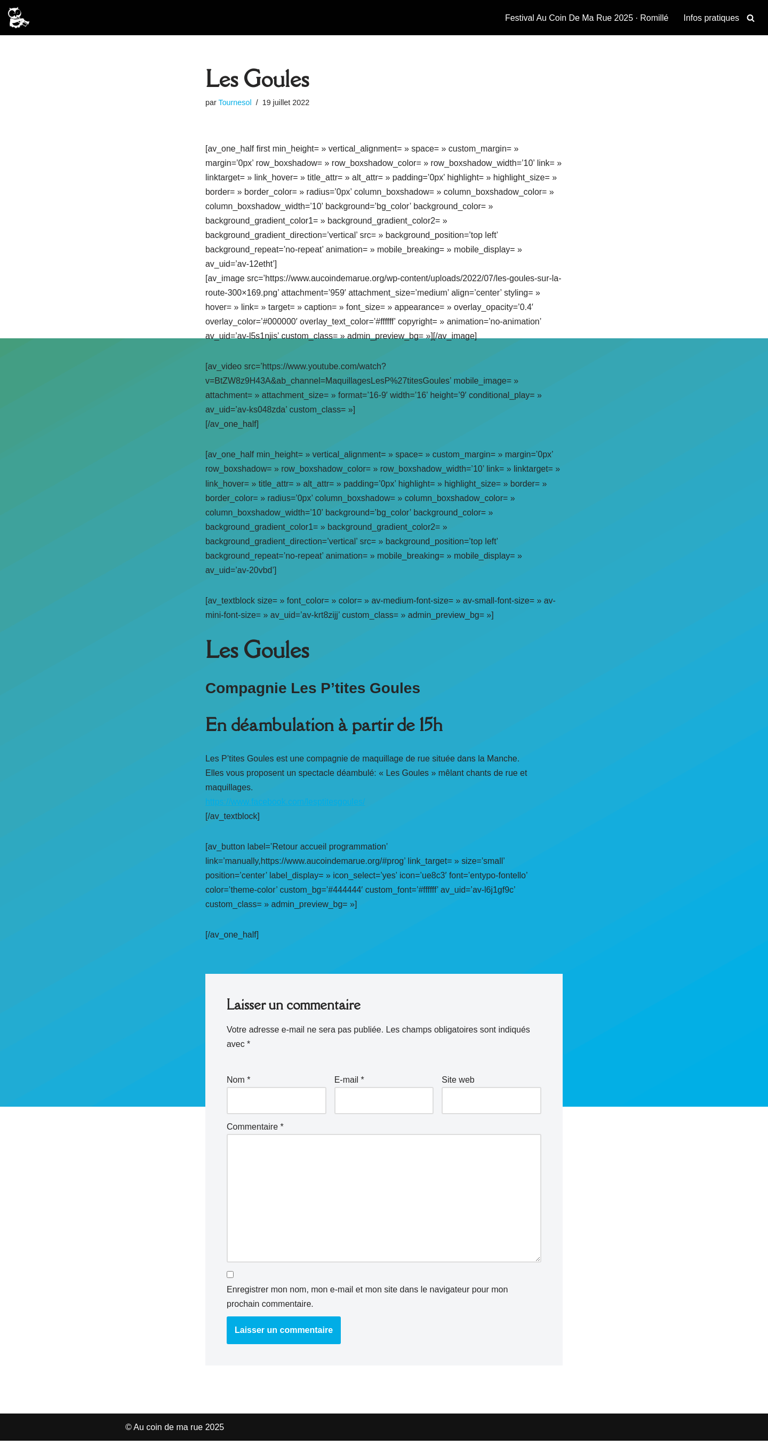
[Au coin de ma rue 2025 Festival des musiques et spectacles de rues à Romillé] (18, 17)
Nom (238, 1082)
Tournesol (235, 102)
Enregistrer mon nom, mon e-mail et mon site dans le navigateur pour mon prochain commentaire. (367, 1301)
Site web (458, 1082)
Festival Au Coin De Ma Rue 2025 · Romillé (586, 17)
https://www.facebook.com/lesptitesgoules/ (285, 803)
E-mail (349, 1082)
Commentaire (255, 1130)
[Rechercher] (751, 18)
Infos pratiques (711, 17)
